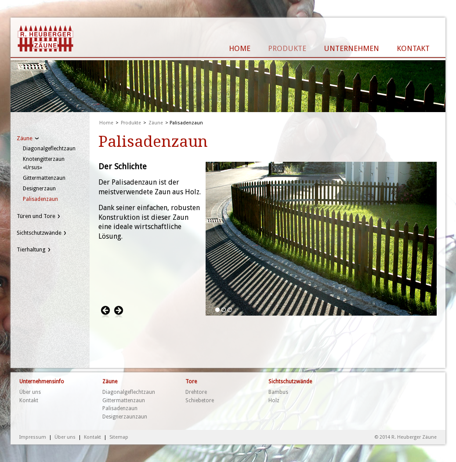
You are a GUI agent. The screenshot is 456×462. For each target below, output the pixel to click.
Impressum (32, 437)
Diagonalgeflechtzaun (49, 149)
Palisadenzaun (40, 199)
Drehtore (196, 392)
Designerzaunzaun (124, 417)
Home (106, 123)
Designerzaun (39, 189)
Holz (273, 400)
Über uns (30, 392)
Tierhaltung (31, 249)
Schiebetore (199, 400)
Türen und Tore (36, 216)
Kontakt (28, 400)
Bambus (278, 392)
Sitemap (118, 437)
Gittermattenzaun (44, 178)
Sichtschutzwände (39, 232)
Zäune (25, 138)
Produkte (131, 123)
